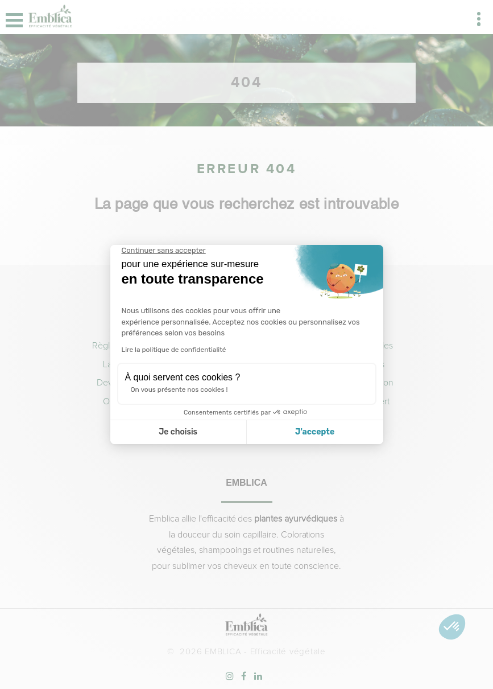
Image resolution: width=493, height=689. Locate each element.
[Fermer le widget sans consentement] (164, 250)
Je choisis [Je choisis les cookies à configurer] (178, 432)
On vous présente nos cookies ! (179, 389)
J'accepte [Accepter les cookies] (314, 432)
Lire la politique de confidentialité (174, 350)
